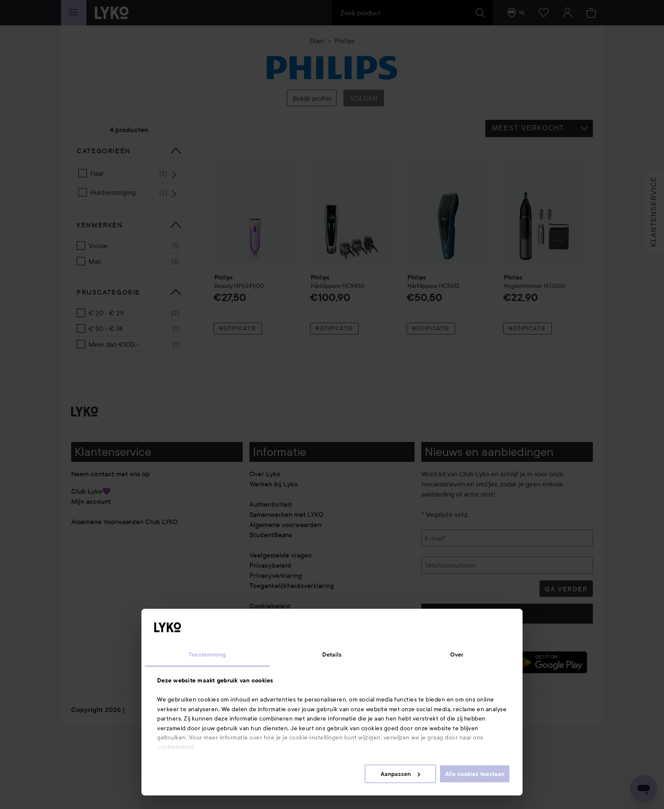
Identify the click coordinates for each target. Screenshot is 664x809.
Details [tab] (332, 654)
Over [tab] (456, 654)
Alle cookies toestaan (474, 773)
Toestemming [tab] (207, 654)
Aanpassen (400, 773)
